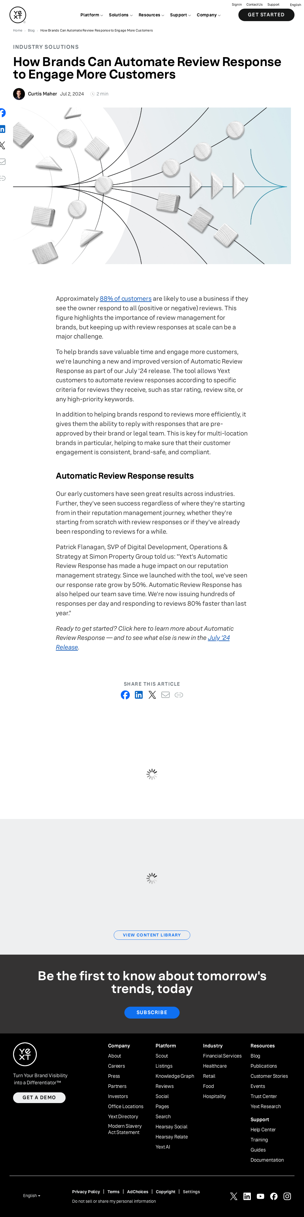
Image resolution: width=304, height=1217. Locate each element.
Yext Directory (123, 1117)
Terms (113, 1191)
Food (208, 1086)
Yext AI (163, 1147)
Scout (162, 1056)
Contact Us (254, 4)
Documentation (267, 1160)
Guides (258, 1150)
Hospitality (214, 1096)
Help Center (263, 1130)
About (114, 1056)
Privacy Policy (86, 1191)
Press (114, 1076)
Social (162, 1096)
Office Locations (125, 1107)
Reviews (165, 1086)
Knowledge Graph (175, 1076)
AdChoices (137, 1191)
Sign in (237, 4)
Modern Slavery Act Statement (125, 1129)
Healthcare (215, 1066)
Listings (164, 1066)
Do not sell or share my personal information (114, 1201)
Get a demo (39, 1097)
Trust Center (264, 1096)
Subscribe (152, 1012)
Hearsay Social (171, 1127)
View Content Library (152, 935)
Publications (264, 1066)
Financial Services (222, 1056)
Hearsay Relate (172, 1137)
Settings (191, 1191)
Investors (118, 1096)
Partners (117, 1086)
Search (163, 1117)
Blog (255, 1056)
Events (258, 1086)
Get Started (266, 15)
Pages (162, 1107)
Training (259, 1140)
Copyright (165, 1191)
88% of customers (126, 299)
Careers (116, 1066)
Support (273, 4)
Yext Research (266, 1107)
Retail (209, 1076)
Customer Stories (269, 1076)
